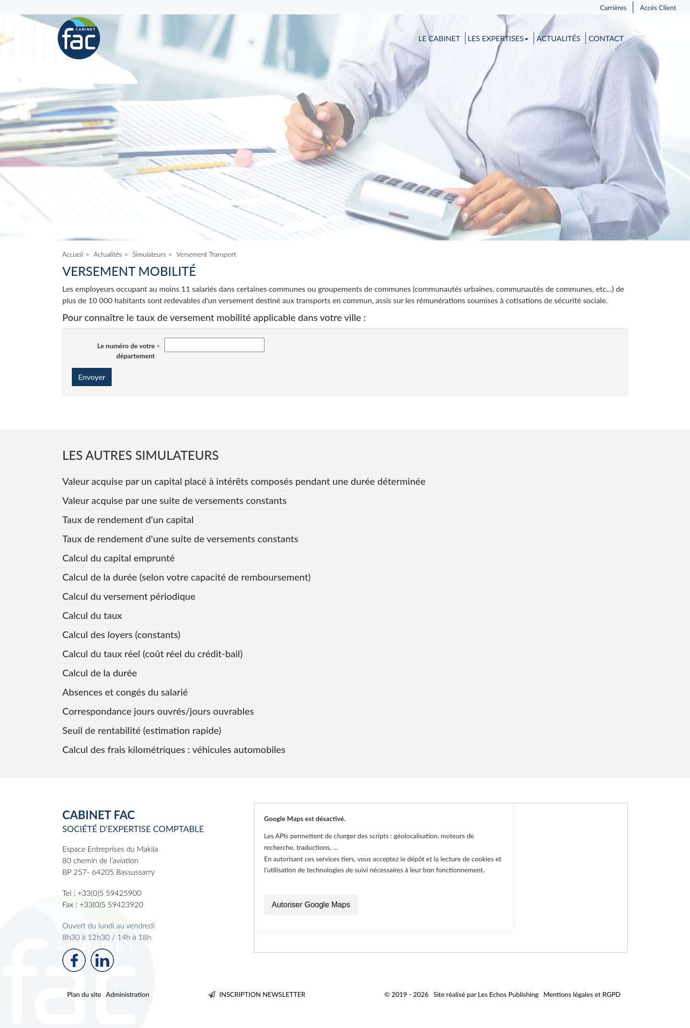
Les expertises (498, 38)
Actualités (559, 38)
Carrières (613, 7)
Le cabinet (439, 38)
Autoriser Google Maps (311, 905)
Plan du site (84, 994)
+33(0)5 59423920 (111, 904)
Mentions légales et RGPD (582, 994)
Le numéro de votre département (126, 351)
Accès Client (658, 7)
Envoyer (91, 376)
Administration (128, 994)
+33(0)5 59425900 (109, 892)
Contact (605, 38)
